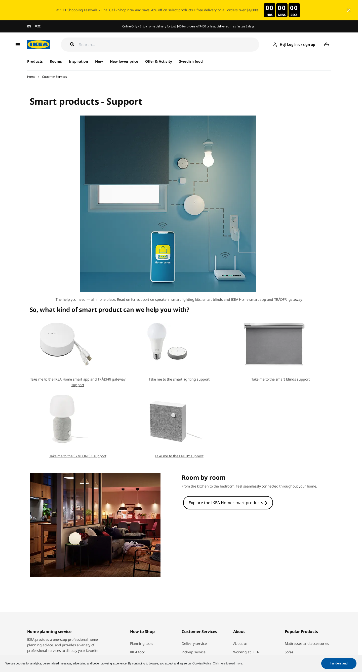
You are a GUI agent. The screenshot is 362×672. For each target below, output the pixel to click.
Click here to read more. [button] (228, 663)
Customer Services (54, 76)
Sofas (289, 652)
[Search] (169, 44)
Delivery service (194, 643)
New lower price (124, 61)
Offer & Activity (158, 61)
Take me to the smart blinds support (280, 379)
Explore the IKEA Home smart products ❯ (228, 502)
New (99, 61)
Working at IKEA (246, 652)
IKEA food (137, 652)
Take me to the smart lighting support (179, 379)
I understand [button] (339, 663)
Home (31, 76)
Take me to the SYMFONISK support (77, 456)
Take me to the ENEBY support (179, 456)
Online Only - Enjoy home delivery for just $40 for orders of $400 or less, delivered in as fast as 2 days (188, 26)
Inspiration (78, 61)
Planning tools (141, 643)
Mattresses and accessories (307, 643)
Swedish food (191, 61)
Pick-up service (194, 652)
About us (240, 643)
